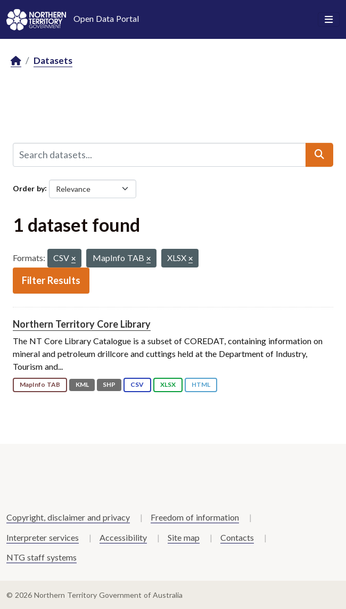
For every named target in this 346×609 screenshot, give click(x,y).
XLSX (168, 384)
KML (82, 384)
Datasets (53, 60)
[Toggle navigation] (329, 19)
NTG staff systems (41, 557)
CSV (137, 384)
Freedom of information (195, 517)
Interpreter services (42, 537)
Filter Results (51, 280)
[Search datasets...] (159, 154)
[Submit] (319, 154)
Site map (184, 537)
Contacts (237, 537)
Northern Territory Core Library (82, 324)
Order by (29, 187)
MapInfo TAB (40, 384)
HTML (201, 384)
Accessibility (123, 537)
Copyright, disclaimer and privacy (68, 517)
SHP (109, 384)
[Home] (16, 61)
